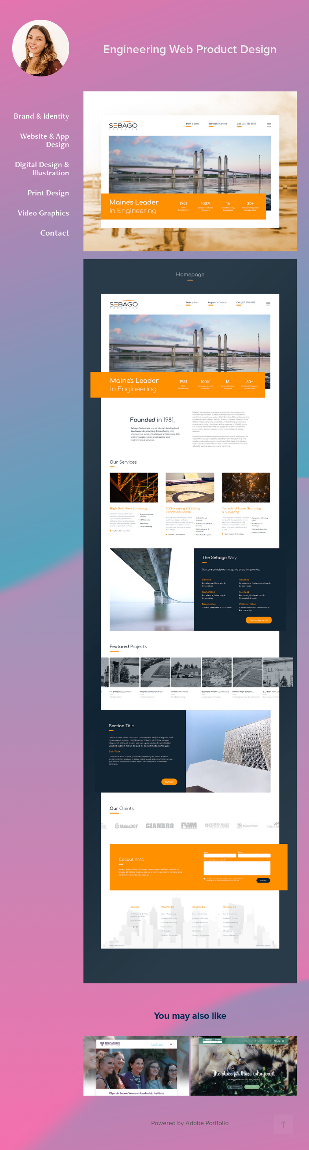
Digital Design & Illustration (42, 168)
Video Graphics (43, 213)
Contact (54, 232)
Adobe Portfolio (207, 1122)
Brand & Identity (41, 116)
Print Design (48, 193)
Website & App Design (44, 140)
